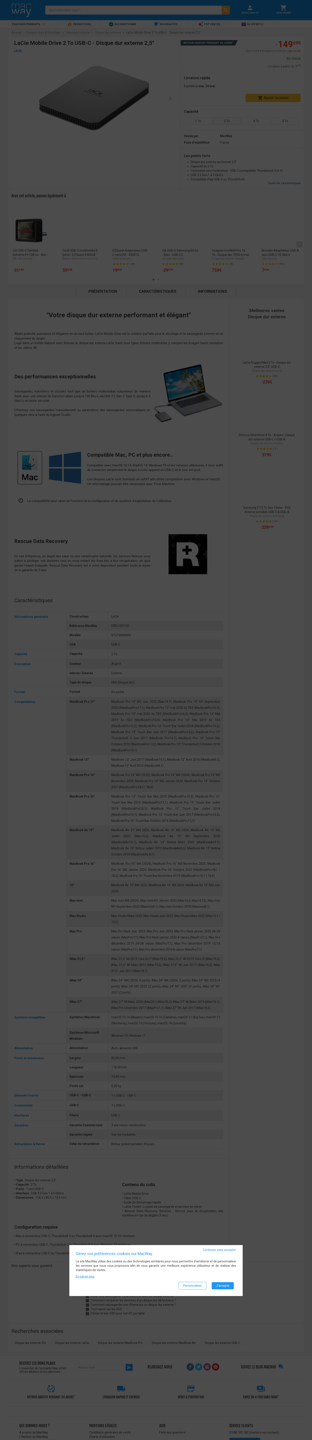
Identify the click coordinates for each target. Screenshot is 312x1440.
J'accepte (222, 1285)
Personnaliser (192, 1285)
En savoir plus (85, 1276)
